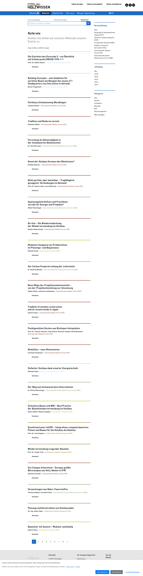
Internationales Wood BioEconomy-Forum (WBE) (103, 56)
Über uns (70, 13)
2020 (96, 76)
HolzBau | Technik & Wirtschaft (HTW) (101, 46)
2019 (96, 74)
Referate (84, 20)
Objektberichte (58, 13)
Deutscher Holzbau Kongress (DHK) (104, 38)
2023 (96, 84)
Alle (95, 30)
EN (111, 13)
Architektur (98, 103)
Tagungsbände (34, 20)
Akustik (96, 100)
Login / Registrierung (86, 13)
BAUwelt (97, 106)
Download (35, 67)
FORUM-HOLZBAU (77, 4)
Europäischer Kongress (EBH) (104, 42)
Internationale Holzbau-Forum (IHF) (102, 51)
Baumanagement (100, 111)
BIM (95, 109)
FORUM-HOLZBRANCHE (113, 4)
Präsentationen (60, 20)
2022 (96, 82)
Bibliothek (34, 13)
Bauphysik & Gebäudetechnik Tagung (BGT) (104, 33)
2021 (96, 79)
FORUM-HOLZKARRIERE (94, 4)
